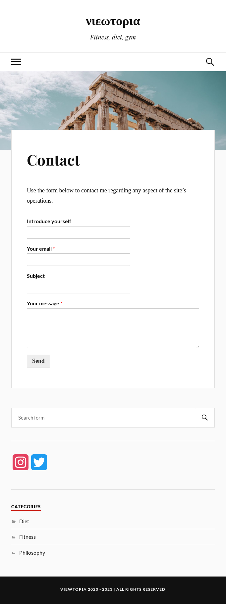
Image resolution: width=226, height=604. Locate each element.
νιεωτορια (113, 20)
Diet (24, 521)
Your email (41, 248)
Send (38, 361)
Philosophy (32, 552)
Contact (53, 159)
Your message (44, 303)
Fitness (27, 536)
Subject (36, 276)
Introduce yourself (49, 221)
